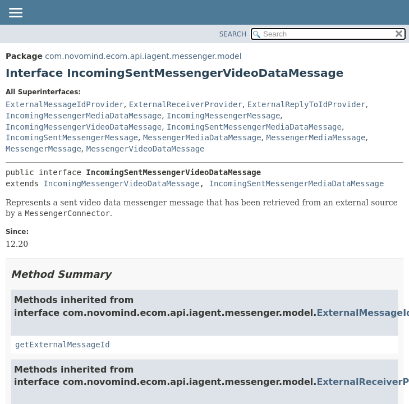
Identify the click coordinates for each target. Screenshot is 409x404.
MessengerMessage (43, 148)
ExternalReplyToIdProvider (306, 104)
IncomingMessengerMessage (223, 115)
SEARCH (233, 34)
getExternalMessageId (62, 344)
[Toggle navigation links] (15, 13)
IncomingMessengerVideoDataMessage (84, 126)
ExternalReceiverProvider (185, 104)
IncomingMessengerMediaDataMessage (84, 115)
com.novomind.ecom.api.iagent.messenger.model (143, 56)
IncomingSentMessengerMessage (72, 137)
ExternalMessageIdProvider (65, 104)
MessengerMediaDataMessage (202, 137)
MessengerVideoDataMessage (145, 148)
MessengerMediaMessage (316, 137)
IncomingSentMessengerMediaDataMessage (254, 126)
